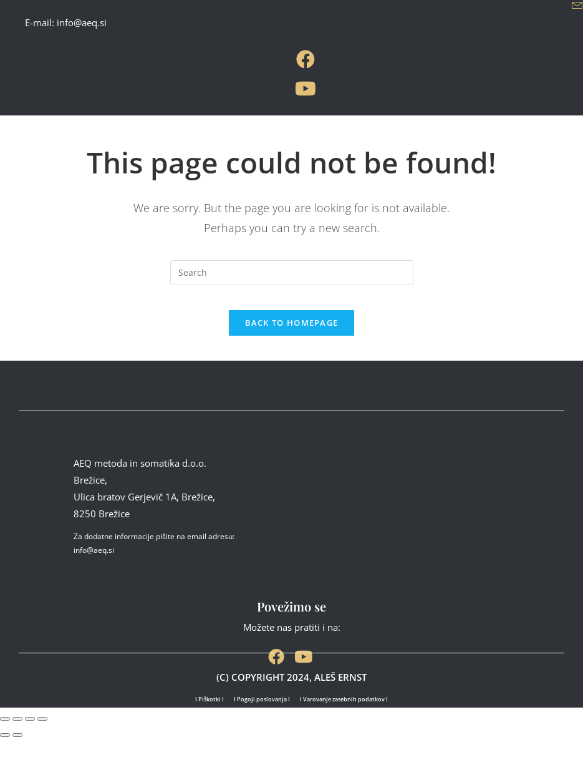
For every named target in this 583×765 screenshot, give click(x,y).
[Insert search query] (291, 272)
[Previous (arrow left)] (5, 761)
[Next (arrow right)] (17, 761)
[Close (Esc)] (42, 745)
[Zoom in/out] (5, 745)
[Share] (30, 745)
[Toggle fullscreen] (17, 745)
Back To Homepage (292, 335)
